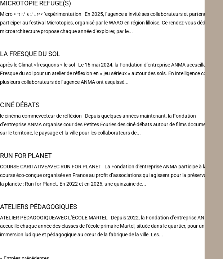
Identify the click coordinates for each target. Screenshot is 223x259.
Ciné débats (20, 105)
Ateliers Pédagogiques (38, 206)
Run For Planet (26, 155)
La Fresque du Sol (30, 54)
